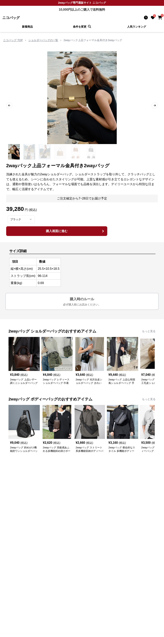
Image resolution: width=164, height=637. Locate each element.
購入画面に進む (75, 231)
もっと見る (149, 331)
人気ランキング (136, 26)
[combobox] (21, 219)
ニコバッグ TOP (13, 40)
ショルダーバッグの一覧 (43, 40)
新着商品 (27, 26)
